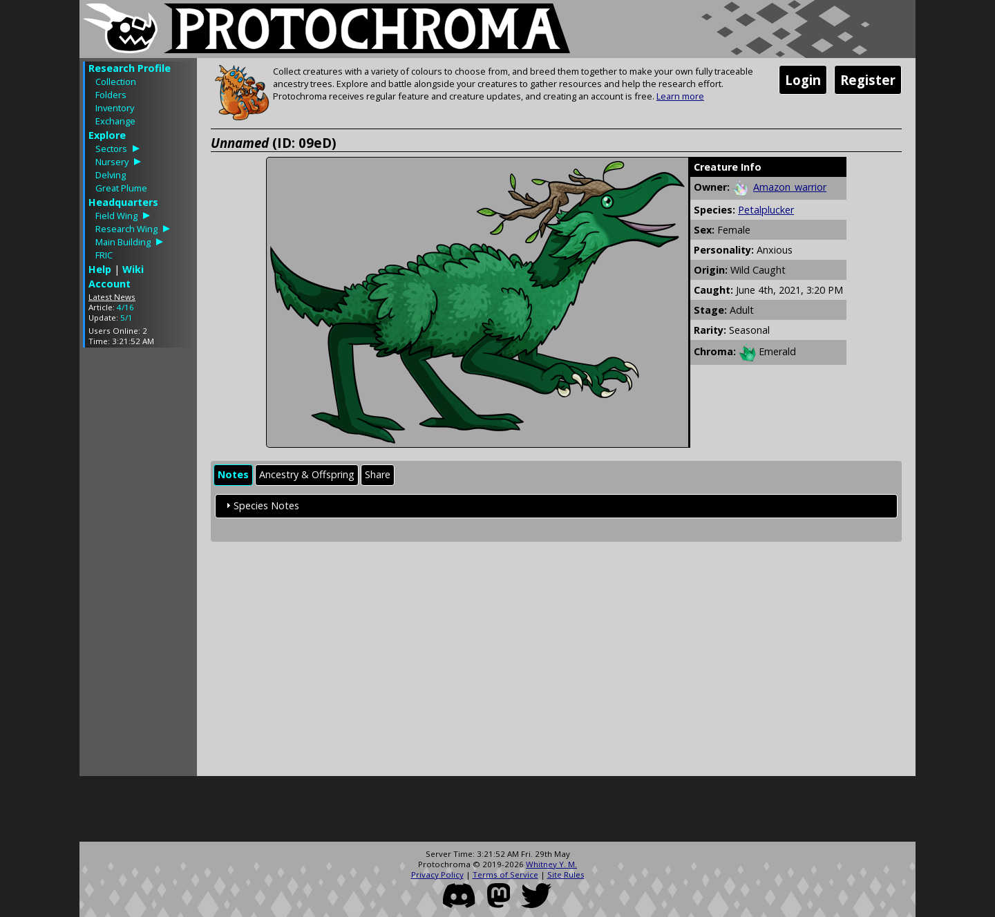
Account (109, 283)
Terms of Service (505, 874)
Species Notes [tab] (260, 505)
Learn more (680, 96)
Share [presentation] (377, 474)
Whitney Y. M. (551, 864)
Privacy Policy (437, 874)
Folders (110, 94)
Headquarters (123, 202)
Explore (107, 135)
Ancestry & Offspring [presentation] (306, 474)
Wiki (133, 269)
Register (868, 79)
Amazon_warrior (789, 186)
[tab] (233, 475)
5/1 (126, 317)
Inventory (114, 108)
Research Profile (129, 68)
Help (99, 269)
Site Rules (566, 874)
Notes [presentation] (233, 474)
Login (803, 79)
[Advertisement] (138, 565)
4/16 (125, 307)
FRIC (104, 255)
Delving (110, 175)
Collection (115, 81)
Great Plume (121, 188)
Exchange (115, 121)
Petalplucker (766, 209)
